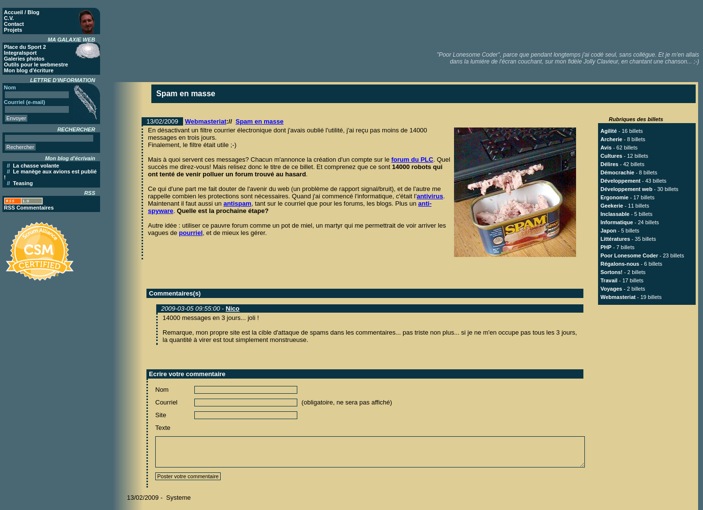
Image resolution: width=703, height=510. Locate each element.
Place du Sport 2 (25, 47)
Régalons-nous (619, 264)
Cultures (611, 156)
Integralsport (20, 53)
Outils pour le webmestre (36, 64)
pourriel (191, 232)
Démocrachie (617, 172)
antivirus (429, 196)
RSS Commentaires (29, 208)
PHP (606, 247)
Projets (13, 30)
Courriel (166, 402)
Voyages (611, 289)
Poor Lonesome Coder (629, 255)
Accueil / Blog (22, 12)
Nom (161, 389)
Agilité (608, 131)
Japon (608, 231)
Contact (14, 24)
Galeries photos (24, 59)
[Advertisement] (523, 24)
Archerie (611, 139)
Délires (609, 164)
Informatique (616, 222)
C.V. (9, 18)
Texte (162, 427)
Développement (620, 181)
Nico (232, 308)
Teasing (23, 183)
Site (160, 415)
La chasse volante (36, 166)
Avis (606, 147)
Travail (609, 280)
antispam (237, 203)
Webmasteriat (206, 121)
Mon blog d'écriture (29, 70)
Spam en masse (260, 121)
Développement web (626, 189)
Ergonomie (614, 197)
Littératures (615, 239)
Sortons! (611, 272)
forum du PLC (413, 159)
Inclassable (614, 214)
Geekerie (611, 206)
